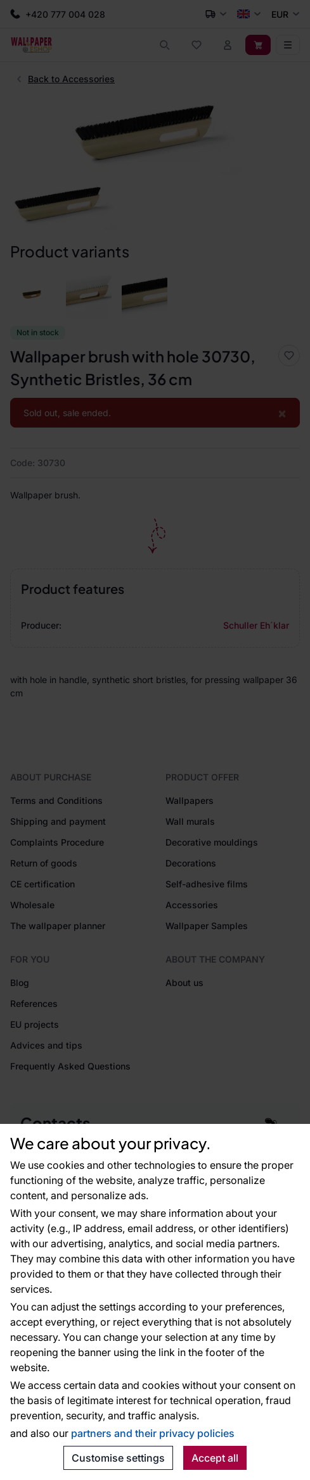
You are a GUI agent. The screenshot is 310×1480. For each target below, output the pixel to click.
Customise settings (118, 1458)
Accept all (214, 1458)
